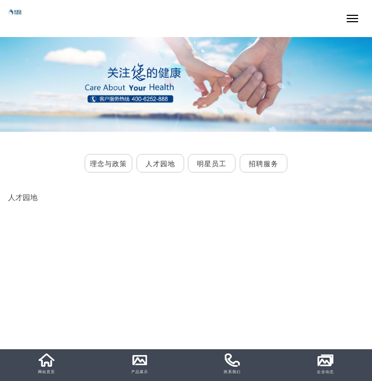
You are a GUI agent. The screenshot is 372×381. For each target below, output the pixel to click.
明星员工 (211, 164)
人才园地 (160, 164)
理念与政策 (108, 164)
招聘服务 (263, 164)
